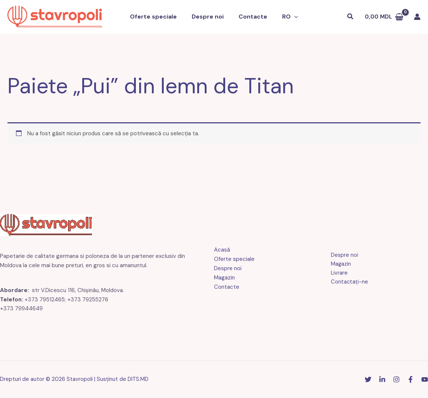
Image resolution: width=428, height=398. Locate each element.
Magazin (224, 277)
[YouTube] (424, 379)
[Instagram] (396, 379)
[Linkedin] (382, 379)
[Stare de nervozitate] (368, 379)
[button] (290, 17)
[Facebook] (410, 379)
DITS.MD (138, 379)
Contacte (251, 17)
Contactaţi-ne (347, 282)
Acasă (222, 250)
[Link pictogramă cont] (417, 17)
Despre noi (209, 17)
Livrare (337, 273)
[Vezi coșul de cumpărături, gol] (384, 17)
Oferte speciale (157, 17)
